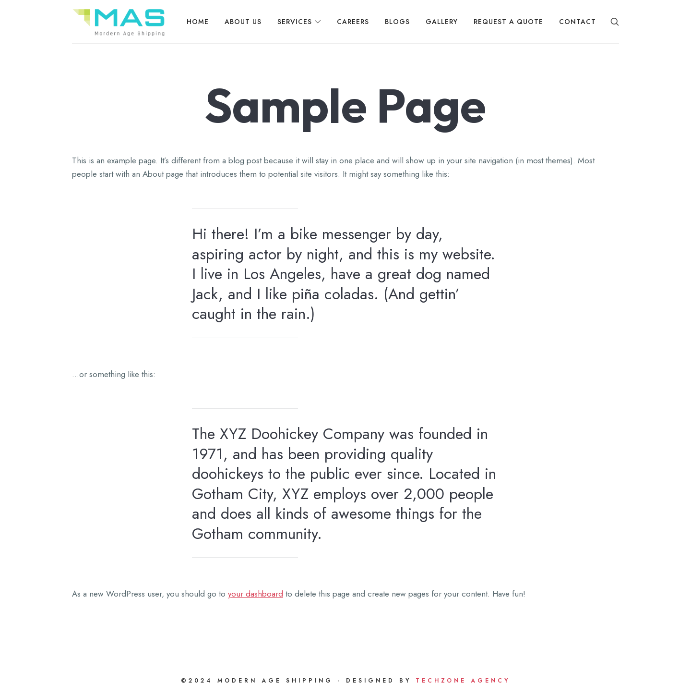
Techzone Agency (460, 680)
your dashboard (255, 593)
